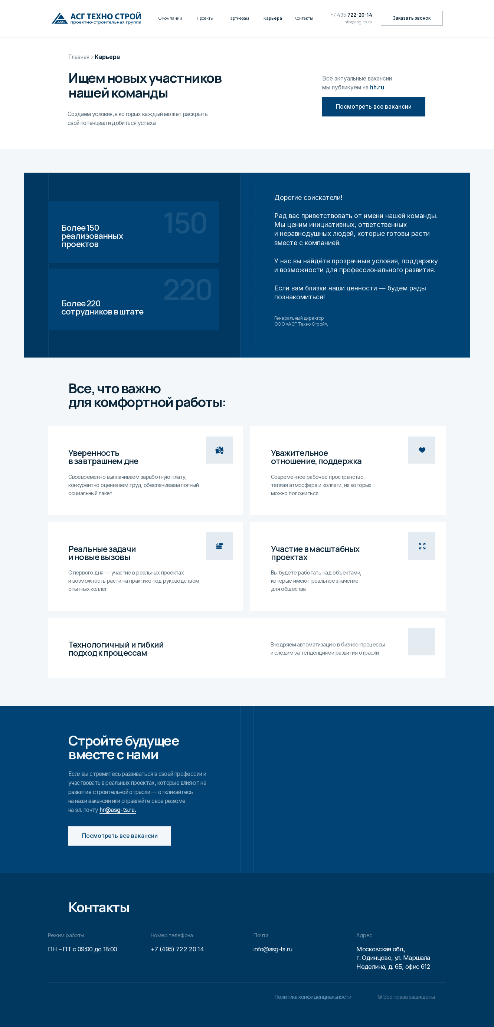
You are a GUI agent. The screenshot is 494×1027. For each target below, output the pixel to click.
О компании (170, 18)
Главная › (80, 56)
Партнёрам (238, 18)
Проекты (205, 18)
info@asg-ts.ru (357, 21)
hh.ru (377, 87)
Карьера (273, 18)
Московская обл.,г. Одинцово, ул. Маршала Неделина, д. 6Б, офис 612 (393, 957)
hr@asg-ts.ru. (117, 809)
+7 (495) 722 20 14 (177, 949)
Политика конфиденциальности (313, 997)
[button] (411, 18)
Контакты (303, 18)
